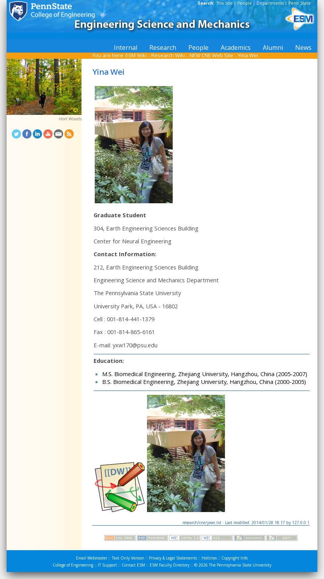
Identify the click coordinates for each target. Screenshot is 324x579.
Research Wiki (168, 55)
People (244, 3)
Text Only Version (128, 558)
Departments (270, 3)
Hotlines (209, 558)
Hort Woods (69, 118)
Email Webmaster (91, 558)
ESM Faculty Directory (169, 565)
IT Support (107, 565)
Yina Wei (248, 55)
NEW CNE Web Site (211, 55)
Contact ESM (133, 565)
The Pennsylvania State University (240, 565)
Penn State (300, 3)
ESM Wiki (136, 55)
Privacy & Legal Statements (173, 558)
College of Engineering (73, 565)
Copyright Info (234, 558)
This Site (224, 3)
